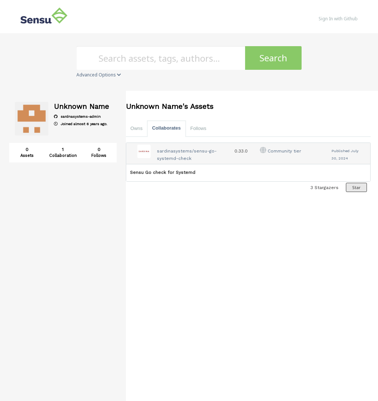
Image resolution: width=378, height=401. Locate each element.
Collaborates (166, 128)
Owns (136, 128)
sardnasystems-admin (77, 116)
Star (356, 187)
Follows (198, 128)
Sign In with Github (338, 19)
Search (273, 58)
